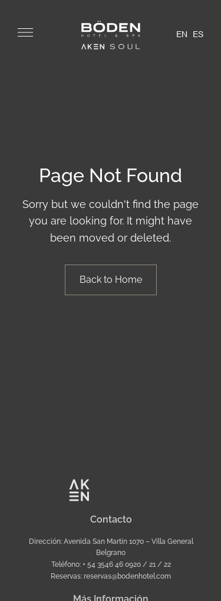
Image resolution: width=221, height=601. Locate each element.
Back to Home (111, 279)
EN (181, 35)
